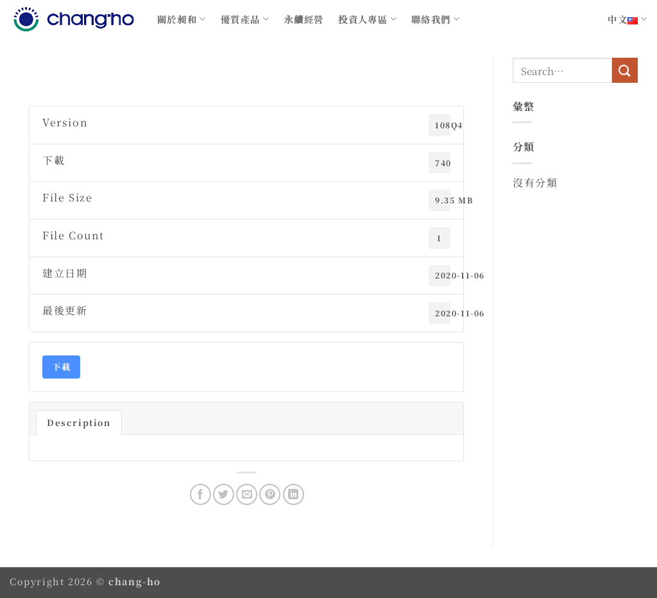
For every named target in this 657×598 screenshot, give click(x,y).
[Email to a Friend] (246, 494)
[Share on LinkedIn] (293, 494)
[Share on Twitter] (223, 494)
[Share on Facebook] (200, 494)
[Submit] (625, 70)
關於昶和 (182, 19)
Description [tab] (79, 422)
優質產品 (245, 19)
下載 (61, 367)
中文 (627, 19)
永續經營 (304, 19)
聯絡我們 (435, 19)
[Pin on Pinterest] (269, 494)
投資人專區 (367, 19)
